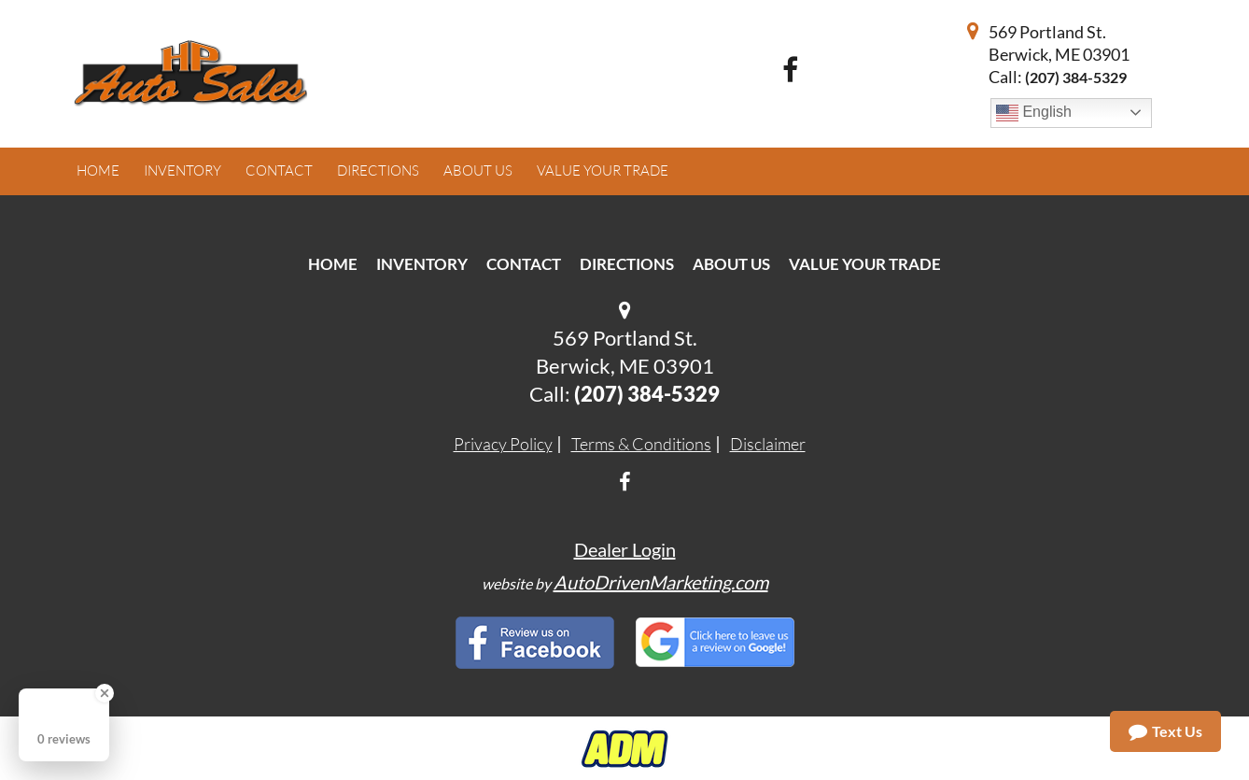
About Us (731, 264)
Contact (523, 264)
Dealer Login (625, 549)
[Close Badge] (104, 693)
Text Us (1165, 731)
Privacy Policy (503, 443)
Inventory (422, 264)
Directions (627, 264)
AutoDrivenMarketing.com (661, 582)
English (1034, 113)
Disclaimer (768, 443)
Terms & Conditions (641, 443)
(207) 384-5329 (1076, 77)
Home (333, 264)
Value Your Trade (865, 264)
